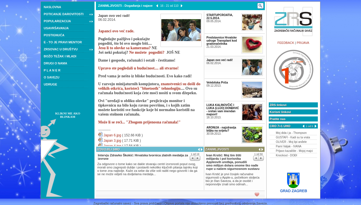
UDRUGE (50, 84)
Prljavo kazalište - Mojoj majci (294, 150)
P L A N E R (52, 70)
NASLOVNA (52, 7)
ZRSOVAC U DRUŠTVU (68, 50)
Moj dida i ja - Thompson (291, 132)
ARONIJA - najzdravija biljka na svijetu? (221, 129)
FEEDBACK (286, 42)
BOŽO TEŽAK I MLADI (60, 56)
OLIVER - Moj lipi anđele (291, 141)
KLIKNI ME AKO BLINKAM (67, 115)
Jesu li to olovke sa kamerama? (124, 48)
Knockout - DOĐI (286, 155)
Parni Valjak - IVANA (288, 146)
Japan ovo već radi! (219, 60)
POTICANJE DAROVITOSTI (68, 14)
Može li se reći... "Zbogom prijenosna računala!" (139, 122)
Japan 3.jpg (112, 141)
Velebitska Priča (217, 82)
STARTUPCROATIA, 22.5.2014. (219, 16)
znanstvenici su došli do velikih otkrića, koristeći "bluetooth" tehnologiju (149, 86)
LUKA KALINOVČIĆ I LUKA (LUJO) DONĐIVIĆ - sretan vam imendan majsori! (222, 109)
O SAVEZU (51, 77)
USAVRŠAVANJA (56, 28)
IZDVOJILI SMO (108, 149)
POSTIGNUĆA (54, 35)
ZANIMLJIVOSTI (110, 5)
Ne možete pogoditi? (146, 52)
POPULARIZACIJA (68, 21)
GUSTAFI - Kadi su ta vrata (293, 137)
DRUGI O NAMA (55, 63)
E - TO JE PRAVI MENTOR (63, 42)
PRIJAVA (303, 42)
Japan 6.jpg (112, 135)
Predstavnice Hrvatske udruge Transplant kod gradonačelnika (221, 40)
